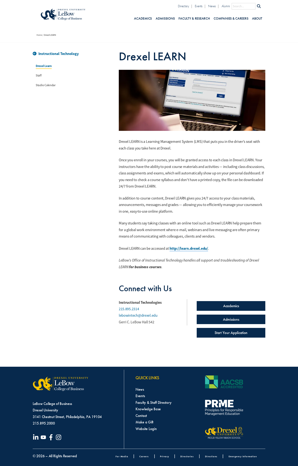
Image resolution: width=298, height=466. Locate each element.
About (257, 19)
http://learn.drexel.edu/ (189, 248)
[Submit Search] (258, 6)
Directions (211, 456)
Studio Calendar (46, 85)
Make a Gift (144, 422)
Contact (141, 415)
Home (39, 35)
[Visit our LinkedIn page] (36, 437)
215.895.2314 (129, 309)
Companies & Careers (231, 19)
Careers (144, 456)
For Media (122, 456)
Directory (183, 6)
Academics (143, 19)
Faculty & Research (194, 19)
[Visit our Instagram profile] (59, 437)
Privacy (164, 456)
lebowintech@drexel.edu (138, 315)
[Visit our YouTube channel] (44, 437)
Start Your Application (231, 332)
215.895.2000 (44, 423)
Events (198, 6)
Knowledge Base (148, 409)
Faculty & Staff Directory (153, 402)
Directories (187, 456)
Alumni (226, 6)
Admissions (165, 19)
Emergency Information (243, 456)
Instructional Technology (58, 53)
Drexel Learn (44, 66)
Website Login (146, 428)
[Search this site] (243, 6)
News (212, 6)
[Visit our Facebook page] (51, 437)
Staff (39, 75)
